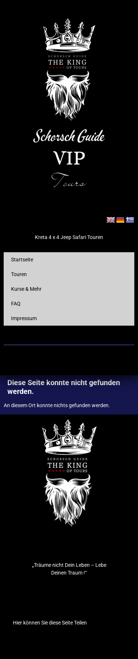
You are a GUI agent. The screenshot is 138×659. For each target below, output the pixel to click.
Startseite (22, 259)
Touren (19, 274)
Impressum (24, 318)
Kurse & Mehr (26, 289)
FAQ (16, 304)
